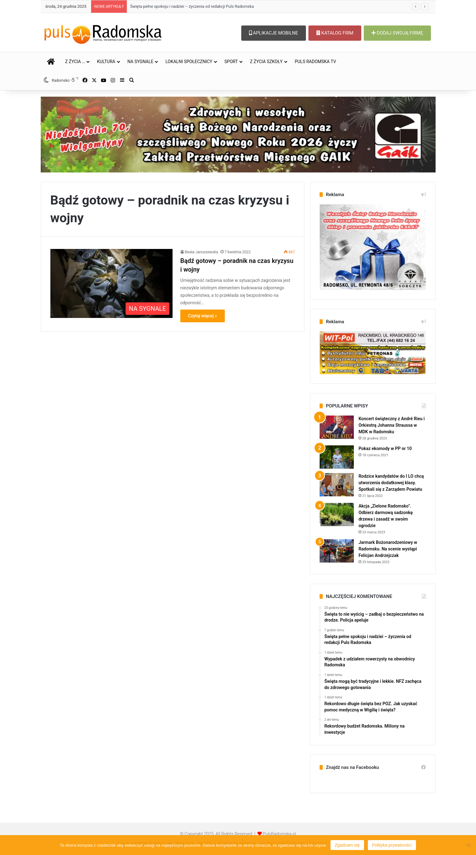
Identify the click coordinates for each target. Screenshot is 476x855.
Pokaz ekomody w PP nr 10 (385, 448)
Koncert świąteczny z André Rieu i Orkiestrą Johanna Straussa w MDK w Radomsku (391, 425)
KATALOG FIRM (335, 33)
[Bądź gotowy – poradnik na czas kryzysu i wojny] (111, 283)
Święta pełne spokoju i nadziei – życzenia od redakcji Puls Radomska (192, 6)
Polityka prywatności (392, 845)
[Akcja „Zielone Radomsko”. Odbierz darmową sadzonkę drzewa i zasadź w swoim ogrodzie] (337, 514)
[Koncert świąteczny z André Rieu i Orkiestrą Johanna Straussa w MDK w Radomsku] (337, 427)
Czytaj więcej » (202, 315)
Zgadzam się (347, 845)
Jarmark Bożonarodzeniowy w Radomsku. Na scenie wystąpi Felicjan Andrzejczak (387, 549)
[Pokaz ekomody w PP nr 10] (337, 457)
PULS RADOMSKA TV (315, 61)
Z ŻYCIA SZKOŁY (266, 61)
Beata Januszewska (201, 252)
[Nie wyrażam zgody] (468, 845)
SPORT (231, 61)
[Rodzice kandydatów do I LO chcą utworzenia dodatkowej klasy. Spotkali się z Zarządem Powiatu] (337, 484)
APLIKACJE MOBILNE (273, 33)
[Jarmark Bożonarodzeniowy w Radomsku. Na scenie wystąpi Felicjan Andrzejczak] (337, 551)
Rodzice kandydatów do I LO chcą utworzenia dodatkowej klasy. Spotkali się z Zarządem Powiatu (391, 483)
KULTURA (106, 61)
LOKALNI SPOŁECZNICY (188, 61)
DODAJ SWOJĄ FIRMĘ (397, 33)
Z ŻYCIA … (75, 61)
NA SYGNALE (140, 61)
